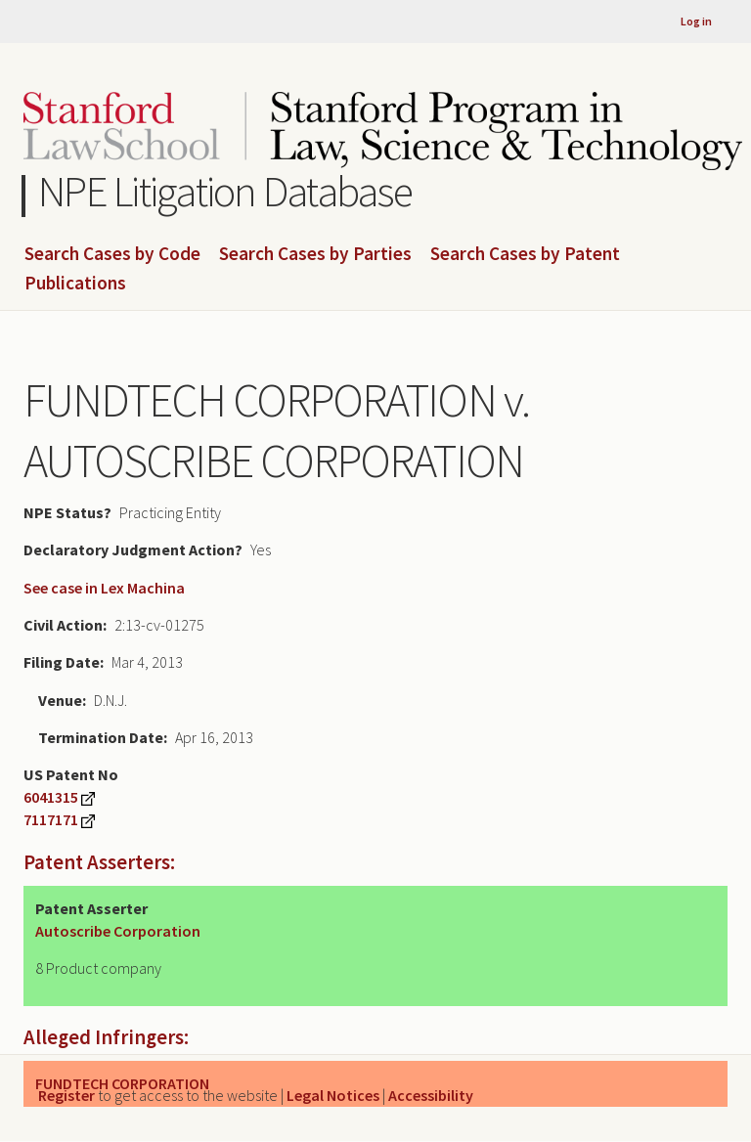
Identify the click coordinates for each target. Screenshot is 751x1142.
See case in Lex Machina (104, 587)
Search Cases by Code (112, 254)
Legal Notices (333, 1095)
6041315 (50, 797)
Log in (696, 21)
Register (66, 1095)
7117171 (50, 819)
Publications (75, 283)
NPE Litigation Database (225, 191)
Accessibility (430, 1095)
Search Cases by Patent (525, 254)
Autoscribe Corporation (117, 931)
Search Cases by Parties (315, 254)
